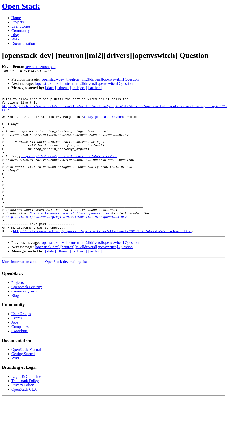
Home (16, 18)
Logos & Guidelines (26, 404)
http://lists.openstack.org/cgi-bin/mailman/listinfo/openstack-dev (66, 241)
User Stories (20, 26)
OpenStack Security (26, 314)
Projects (17, 22)
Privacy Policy (22, 412)
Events (16, 345)
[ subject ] (79, 88)
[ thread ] (64, 88)
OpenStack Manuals (26, 377)
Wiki (15, 39)
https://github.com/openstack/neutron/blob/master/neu (69, 168)
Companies (20, 354)
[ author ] (95, 88)
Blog (15, 35)
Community (20, 31)
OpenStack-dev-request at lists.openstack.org (71, 237)
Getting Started (23, 381)
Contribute (19, 358)
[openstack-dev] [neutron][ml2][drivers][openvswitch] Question (90, 79)
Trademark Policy (25, 408)
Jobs (14, 349)
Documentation (23, 43)
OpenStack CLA (24, 416)
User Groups (21, 341)
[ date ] (50, 88)
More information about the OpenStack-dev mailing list (44, 289)
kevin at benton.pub (40, 67)
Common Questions (26, 318)
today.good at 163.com (103, 121)
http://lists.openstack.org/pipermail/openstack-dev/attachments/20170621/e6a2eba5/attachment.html (102, 258)
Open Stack (21, 6)
